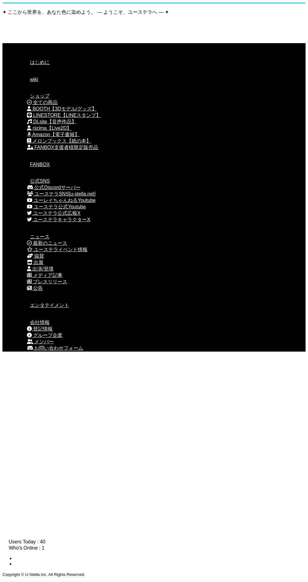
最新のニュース (47, 243)
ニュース (32, 236)
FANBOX (32, 164)
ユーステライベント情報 (57, 249)
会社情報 (32, 322)
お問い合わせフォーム (55, 348)
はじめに (32, 62)
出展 (35, 262)
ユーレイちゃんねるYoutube (61, 200)
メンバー (40, 341)
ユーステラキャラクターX (58, 219)
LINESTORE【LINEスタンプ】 (64, 115)
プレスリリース (47, 281)
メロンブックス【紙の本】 (59, 141)
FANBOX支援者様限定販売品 (62, 147)
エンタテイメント (42, 305)
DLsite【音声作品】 (51, 121)
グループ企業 (44, 335)
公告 (35, 288)
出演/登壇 (40, 268)
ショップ (32, 96)
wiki (26, 79)
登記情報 (40, 328)
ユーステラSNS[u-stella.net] (61, 193)
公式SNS (32, 181)
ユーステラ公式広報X (53, 213)
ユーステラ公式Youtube (56, 206)
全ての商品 (42, 102)
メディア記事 (44, 275)
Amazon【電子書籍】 (53, 134)
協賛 (35, 256)
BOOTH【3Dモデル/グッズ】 (62, 108)
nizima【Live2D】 (49, 128)
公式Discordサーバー (53, 187)
